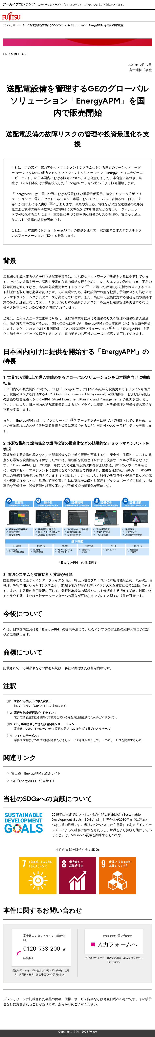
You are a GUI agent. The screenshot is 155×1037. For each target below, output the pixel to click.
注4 (73, 419)
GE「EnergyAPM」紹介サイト (33, 781)
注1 (52, 203)
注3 (112, 327)
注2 (88, 286)
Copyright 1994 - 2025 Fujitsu (77, 1031)
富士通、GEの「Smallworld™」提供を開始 (41, 728)
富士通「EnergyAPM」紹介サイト (36, 773)
